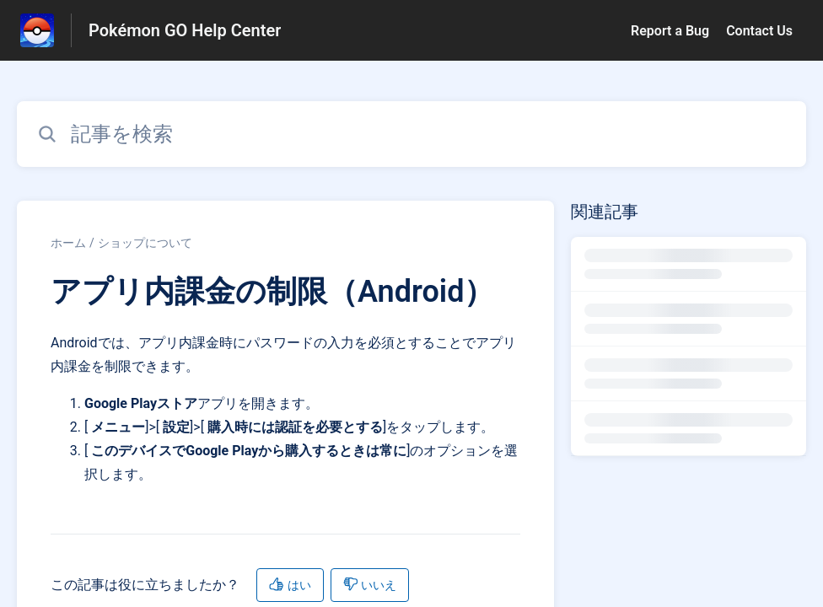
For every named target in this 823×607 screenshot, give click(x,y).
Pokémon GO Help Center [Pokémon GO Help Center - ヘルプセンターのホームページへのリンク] (185, 30)
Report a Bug (670, 31)
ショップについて (145, 243)
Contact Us (759, 31)
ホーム (68, 243)
